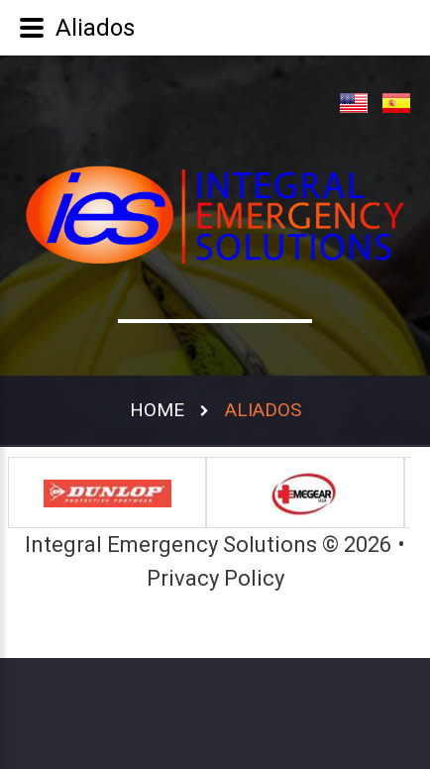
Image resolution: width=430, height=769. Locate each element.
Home (157, 409)
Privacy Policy (215, 578)
